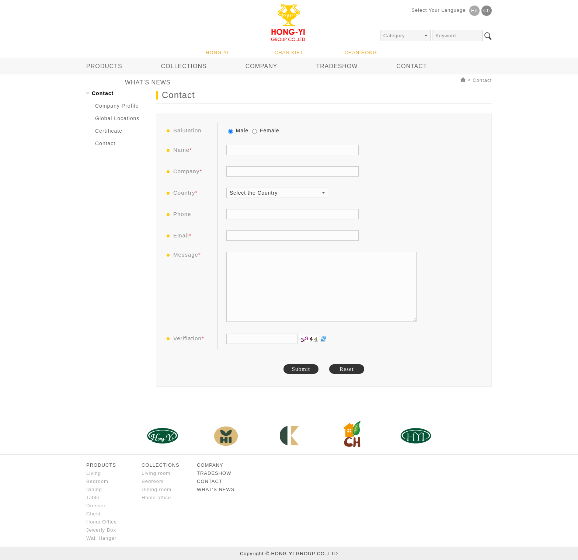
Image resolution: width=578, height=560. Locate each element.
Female (265, 130)
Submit (301, 369)
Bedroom (97, 481)
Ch (486, 10)
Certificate (108, 130)
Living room (156, 473)
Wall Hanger (101, 538)
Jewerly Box (101, 530)
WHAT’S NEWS (148, 82)
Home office (156, 497)
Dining (94, 489)
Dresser (96, 505)
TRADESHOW (337, 66)
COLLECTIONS (184, 66)
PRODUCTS (104, 66)
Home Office (101, 522)
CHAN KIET (289, 52)
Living (93, 473)
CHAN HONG (360, 52)
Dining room (156, 489)
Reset (347, 369)
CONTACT (411, 66)
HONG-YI (217, 52)
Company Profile (117, 105)
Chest (93, 513)
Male (238, 130)
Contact (482, 80)
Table (93, 497)
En (474, 10)
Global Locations (117, 118)
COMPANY (262, 66)
